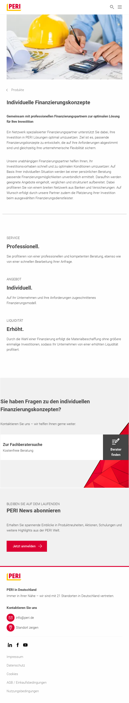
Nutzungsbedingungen (23, 691)
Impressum (15, 657)
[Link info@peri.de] (64, 618)
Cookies (12, 674)
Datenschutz (16, 665)
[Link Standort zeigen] (64, 628)
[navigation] (18, 90)
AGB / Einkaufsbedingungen (27, 683)
